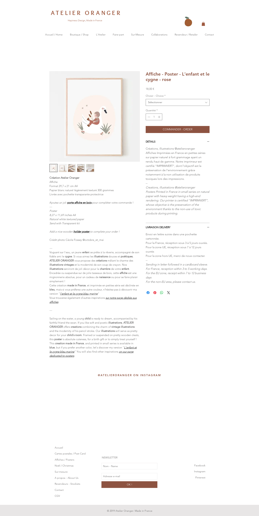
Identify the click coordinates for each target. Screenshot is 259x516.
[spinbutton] (154, 117)
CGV (57, 495)
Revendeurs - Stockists (68, 483)
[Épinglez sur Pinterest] (155, 292)
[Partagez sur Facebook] (148, 292)
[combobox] (178, 102)
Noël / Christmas (64, 465)
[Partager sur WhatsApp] (162, 292)
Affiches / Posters (64, 459)
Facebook (199, 465)
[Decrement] (148, 117)
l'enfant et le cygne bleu (74, 293)
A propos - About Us (66, 477)
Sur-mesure (61, 471)
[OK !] (129, 484)
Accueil (59, 447)
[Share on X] (168, 292)
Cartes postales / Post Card (70, 453)
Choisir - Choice (155, 95)
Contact (59, 490)
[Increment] (159, 117)
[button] (203, 24)
